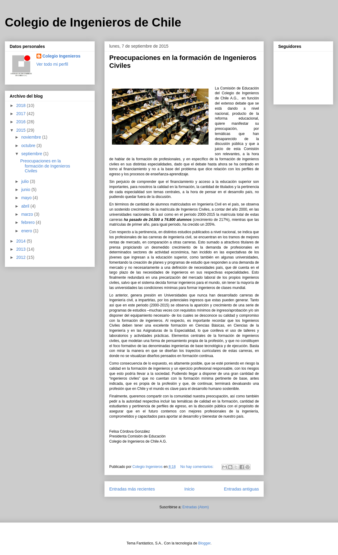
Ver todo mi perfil (52, 64)
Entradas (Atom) (195, 507)
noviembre (31, 137)
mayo (27, 197)
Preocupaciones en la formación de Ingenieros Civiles (45, 166)
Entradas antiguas (241, 489)
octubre (29, 145)
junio (26, 189)
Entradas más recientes (132, 489)
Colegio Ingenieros (62, 56)
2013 (21, 249)
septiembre (32, 153)
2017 (21, 113)
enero (27, 230)
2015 (21, 130)
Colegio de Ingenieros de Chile (93, 22)
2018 (21, 105)
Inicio (189, 489)
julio (25, 181)
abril (25, 206)
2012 (21, 257)
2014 (21, 241)
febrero (28, 222)
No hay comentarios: (197, 467)
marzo (27, 214)
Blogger (204, 543)
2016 (21, 121)
